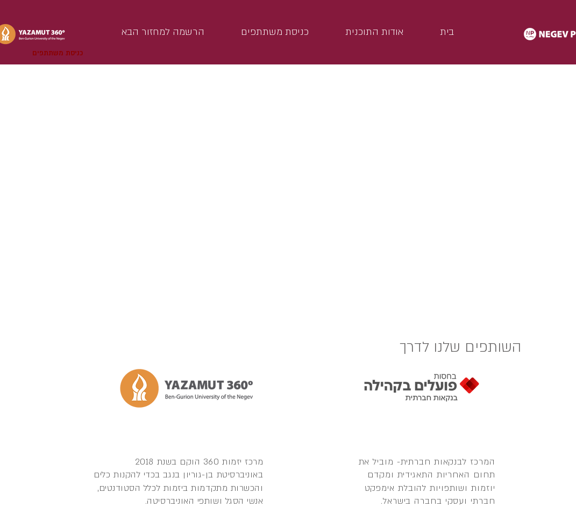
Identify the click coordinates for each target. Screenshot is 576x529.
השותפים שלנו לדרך (460, 347)
